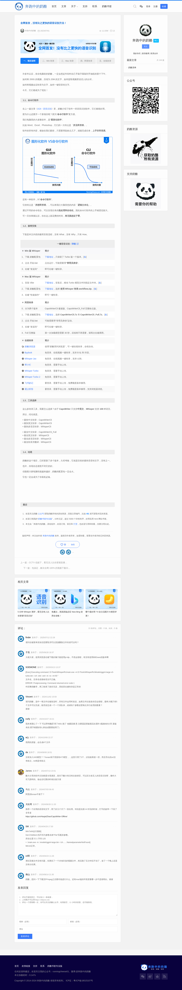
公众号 (41, 517)
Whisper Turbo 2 (32, 377)
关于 (73, 6)
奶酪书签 (107, 6)
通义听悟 (29, 389)
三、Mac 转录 (67, 61)
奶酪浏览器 (30, 346)
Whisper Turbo (32, 371)
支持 (85, 6)
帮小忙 (28, 365)
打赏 (76, 527)
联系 (94, 6)
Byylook (28, 352)
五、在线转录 (105, 61)
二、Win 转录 (48, 61)
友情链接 (26, 964)
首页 (54, 6)
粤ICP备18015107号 (83, 979)
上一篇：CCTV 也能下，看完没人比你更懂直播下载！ (44, 566)
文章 (63, 6)
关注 (145, 47)
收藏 (164, 6)
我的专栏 (136, 54)
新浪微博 (145, 54)
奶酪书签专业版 (45, 522)
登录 (148, 6)
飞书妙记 (29, 383)
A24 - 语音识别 (45, 109)
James (29, 769)
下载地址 (49, 257)
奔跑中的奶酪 (28, 31)
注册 (155, 6)
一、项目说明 (30, 61)
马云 (28, 787)
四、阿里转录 (86, 61)
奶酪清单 (132, 68)
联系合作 (154, 54)
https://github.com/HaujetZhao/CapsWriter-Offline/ (46, 814)
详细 (75, 244)
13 (113, 31)
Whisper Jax (31, 358)
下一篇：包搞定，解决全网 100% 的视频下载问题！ (92, 566)
